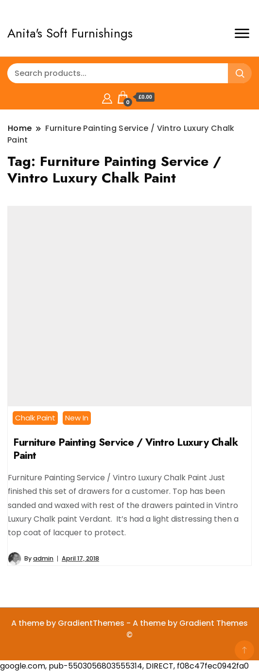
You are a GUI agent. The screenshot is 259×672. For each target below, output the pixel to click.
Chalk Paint (35, 418)
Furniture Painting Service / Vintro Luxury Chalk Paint (125, 449)
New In (76, 418)
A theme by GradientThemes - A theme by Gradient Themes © (129, 629)
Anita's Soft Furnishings (70, 33)
